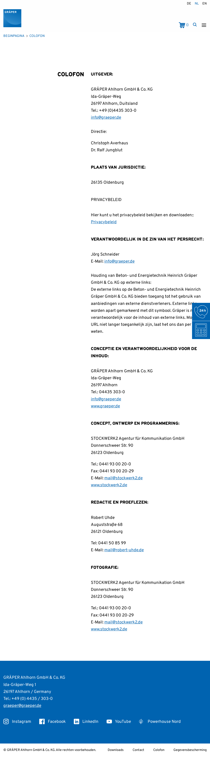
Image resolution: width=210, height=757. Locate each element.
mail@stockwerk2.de (123, 478)
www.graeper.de (105, 406)
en (204, 4)
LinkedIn (86, 721)
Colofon (158, 750)
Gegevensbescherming (190, 750)
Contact (138, 750)
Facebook (52, 721)
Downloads (116, 750)
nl (197, 4)
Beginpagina (13, 36)
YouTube (119, 721)
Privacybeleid (104, 222)
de (189, 4)
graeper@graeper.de (22, 705)
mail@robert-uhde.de (124, 550)
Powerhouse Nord (160, 721)
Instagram (17, 721)
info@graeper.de (106, 117)
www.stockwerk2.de (109, 485)
